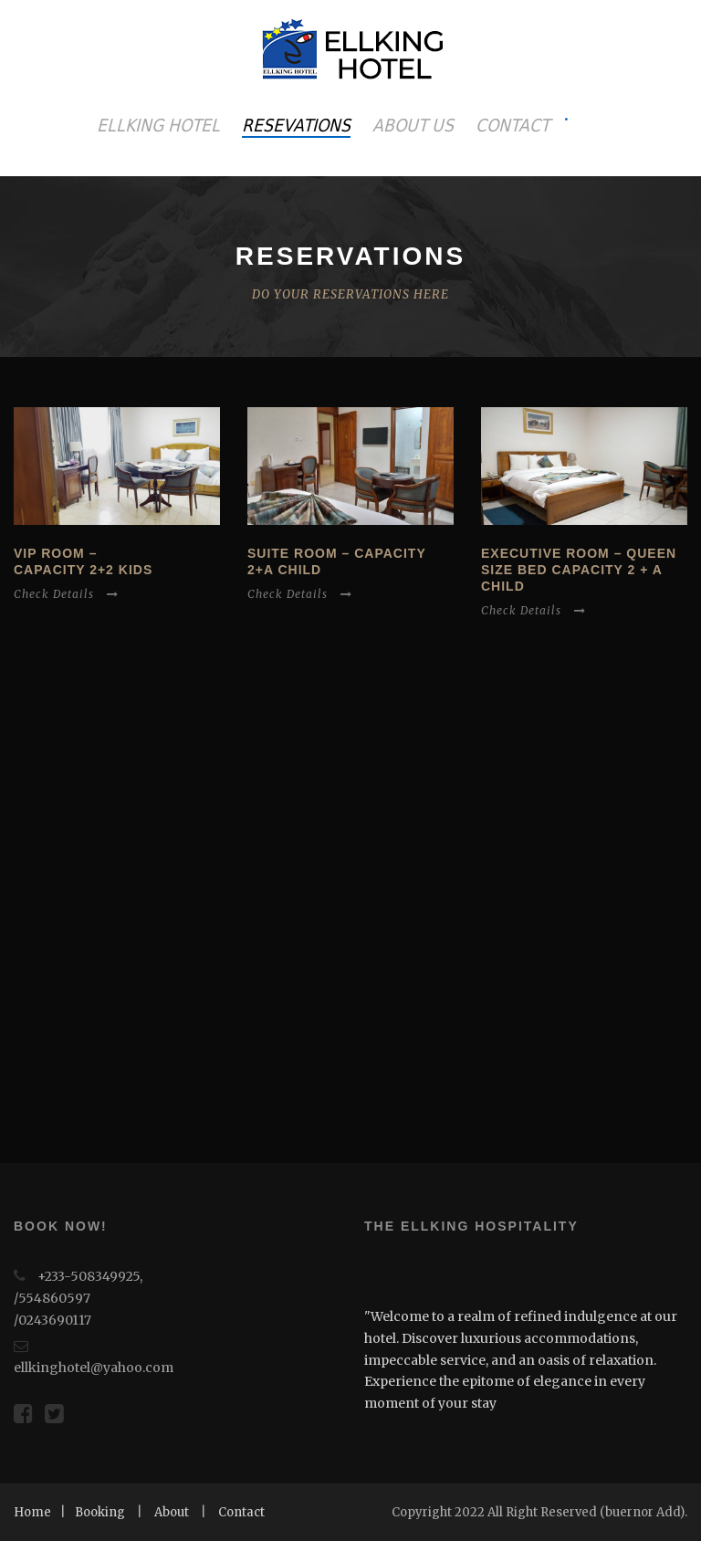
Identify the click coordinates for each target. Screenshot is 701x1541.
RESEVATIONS (296, 125)
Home (32, 1512)
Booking (100, 1512)
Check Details (66, 594)
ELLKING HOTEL (158, 125)
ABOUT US (413, 125)
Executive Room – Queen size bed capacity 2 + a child (578, 569)
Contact (241, 1512)
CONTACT (512, 125)
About (171, 1512)
